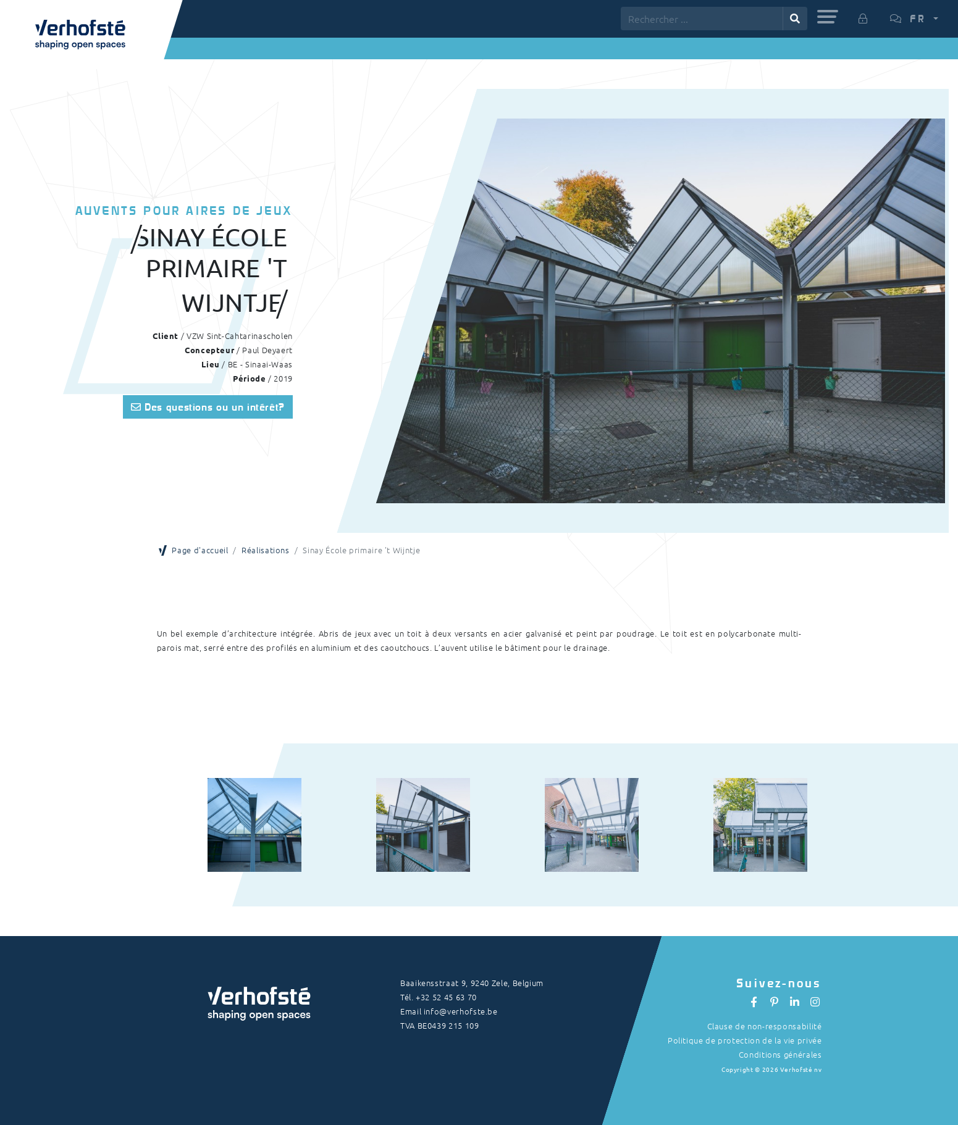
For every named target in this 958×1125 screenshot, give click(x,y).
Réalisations (266, 550)
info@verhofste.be (461, 1011)
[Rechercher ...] (702, 18)
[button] (827, 16)
